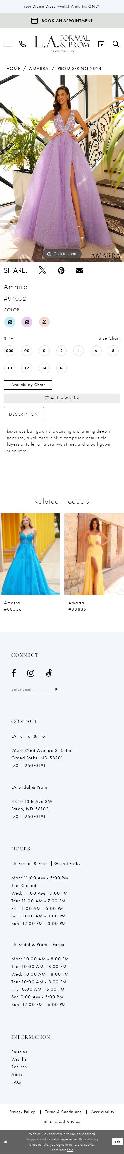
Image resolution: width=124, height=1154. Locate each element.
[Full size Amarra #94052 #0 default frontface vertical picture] (62, 168)
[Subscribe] (57, 689)
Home (13, 68)
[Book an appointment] (62, 20)
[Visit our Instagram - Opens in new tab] (31, 673)
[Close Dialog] (5, 1142)
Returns (19, 1067)
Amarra (39, 68)
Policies (19, 1052)
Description (24, 414)
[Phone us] (22, 44)
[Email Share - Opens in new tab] (79, 270)
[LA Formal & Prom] (62, 44)
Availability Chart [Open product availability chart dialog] (28, 385)
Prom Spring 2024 (80, 68)
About (17, 1075)
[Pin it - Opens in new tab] (61, 271)
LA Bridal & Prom (29, 787)
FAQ (16, 1082)
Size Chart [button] (109, 338)
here (70, 1150)
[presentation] (30, 554)
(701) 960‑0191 (28, 766)
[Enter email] (35, 689)
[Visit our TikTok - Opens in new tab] (49, 673)
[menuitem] (7, 44)
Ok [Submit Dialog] (117, 1141)
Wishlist (19, 1059)
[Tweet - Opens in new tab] (43, 271)
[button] (7, 44)
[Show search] (116, 44)
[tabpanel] (62, 168)
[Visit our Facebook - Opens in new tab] (13, 673)
